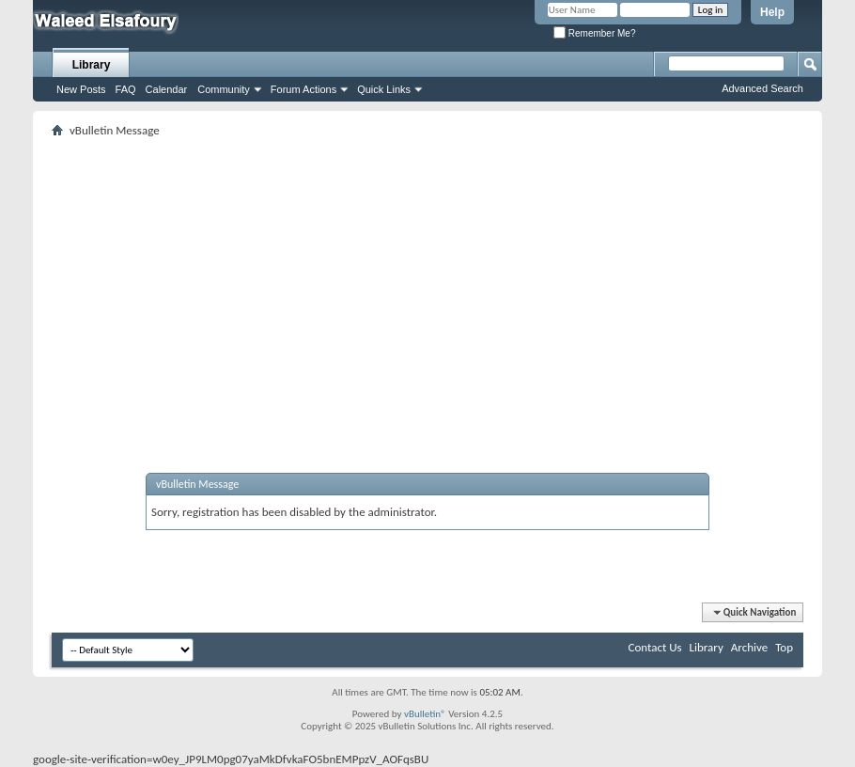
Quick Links (384, 89)
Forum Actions (303, 89)
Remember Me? (594, 33)
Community (223, 89)
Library (91, 64)
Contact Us (654, 647)
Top (784, 647)
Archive (749, 647)
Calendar (167, 89)
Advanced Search (762, 88)
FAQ (126, 89)
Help (772, 12)
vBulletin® (425, 714)
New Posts (81, 89)
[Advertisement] (427, 283)
